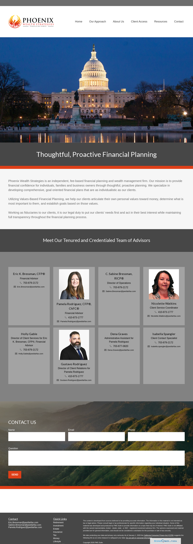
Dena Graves (119, 334)
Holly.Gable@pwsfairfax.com (31, 354)
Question (13, 448)
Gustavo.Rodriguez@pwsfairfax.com (76, 380)
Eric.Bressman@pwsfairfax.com (31, 287)
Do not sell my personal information (139, 538)
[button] (79, 21)
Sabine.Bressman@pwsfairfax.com (121, 291)
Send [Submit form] (14, 474)
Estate (56, 529)
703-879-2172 (30, 283)
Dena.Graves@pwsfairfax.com (121, 350)
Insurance (57, 532)
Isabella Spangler (164, 334)
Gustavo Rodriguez (74, 364)
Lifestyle (57, 541)
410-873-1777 (75, 317)
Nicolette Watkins (163, 303)
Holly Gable (29, 334)
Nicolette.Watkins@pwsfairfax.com (166, 316)
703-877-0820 (120, 346)
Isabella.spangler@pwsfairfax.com (165, 346)
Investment (58, 525)
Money (56, 538)
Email (71, 430)
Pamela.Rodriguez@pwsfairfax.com (75, 321)
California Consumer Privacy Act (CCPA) (159, 535)
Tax (55, 535)
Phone (131, 430)
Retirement (58, 522)
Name (11, 430)
